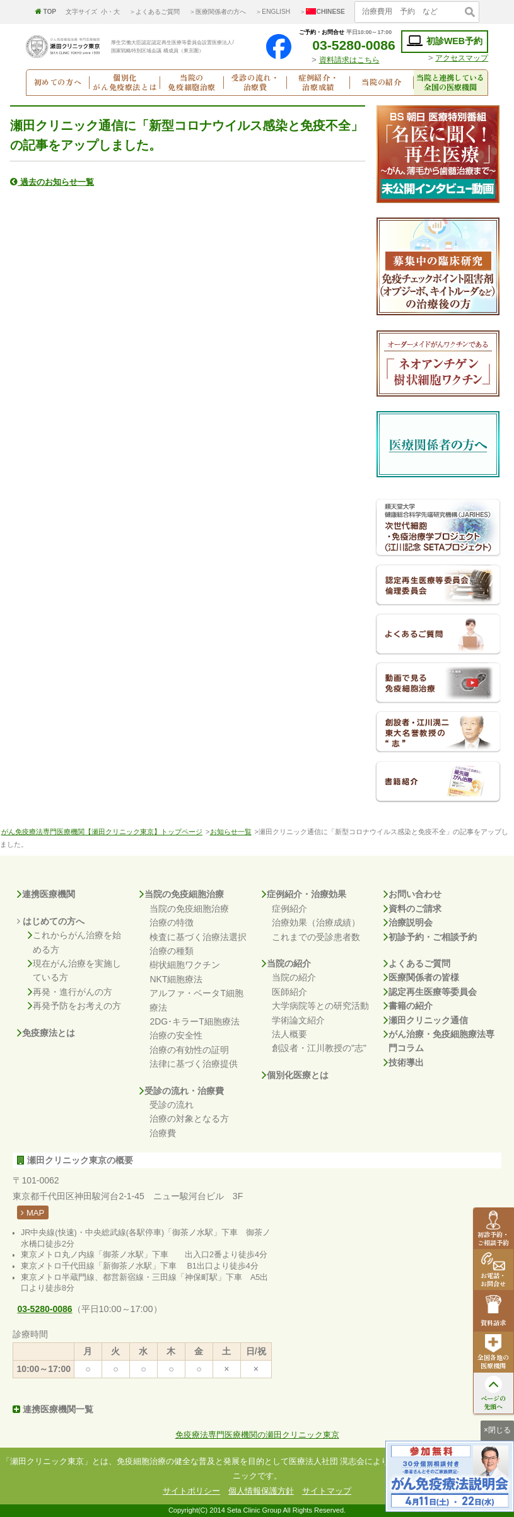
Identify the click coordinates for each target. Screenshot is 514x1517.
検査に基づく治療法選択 (198, 937)
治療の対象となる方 (189, 1118)
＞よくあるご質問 (154, 11)
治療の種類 (171, 951)
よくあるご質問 (416, 963)
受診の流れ (171, 1105)
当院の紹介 (286, 963)
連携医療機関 (46, 894)
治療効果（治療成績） (316, 922)
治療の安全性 (175, 1035)
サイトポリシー (191, 1491)
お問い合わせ (412, 894)
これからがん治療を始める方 (74, 942)
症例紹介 (289, 909)
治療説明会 (408, 922)
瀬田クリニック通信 (425, 1020)
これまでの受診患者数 (316, 937)
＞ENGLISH (272, 11)
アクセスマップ (461, 58)
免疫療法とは (46, 1033)
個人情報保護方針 (261, 1491)
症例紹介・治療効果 (304, 894)
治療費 (162, 1133)
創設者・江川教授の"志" (319, 1048)
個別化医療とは (295, 1075)
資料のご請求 (412, 908)
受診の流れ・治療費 (181, 1091)
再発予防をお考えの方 (74, 1006)
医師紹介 (289, 992)
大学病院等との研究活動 (320, 1006)
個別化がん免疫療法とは (124, 83)
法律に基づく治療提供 (193, 1064)
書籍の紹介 (408, 1006)
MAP (32, 1213)
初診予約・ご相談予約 (430, 937)
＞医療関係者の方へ (217, 11)
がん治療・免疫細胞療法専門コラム (438, 1041)
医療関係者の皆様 (421, 977)
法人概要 (289, 1034)
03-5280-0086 (345, 45)
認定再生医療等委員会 (430, 992)
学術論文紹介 (298, 1020)
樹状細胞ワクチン (184, 965)
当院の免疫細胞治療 (181, 894)
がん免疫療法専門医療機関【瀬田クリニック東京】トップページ (101, 831)
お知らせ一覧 (231, 831)
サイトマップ (326, 1491)
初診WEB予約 (444, 41)
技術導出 (403, 1062)
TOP (46, 11)
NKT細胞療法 (175, 979)
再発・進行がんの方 (70, 992)
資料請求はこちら (349, 59)
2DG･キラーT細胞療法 (194, 1021)
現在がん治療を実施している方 (74, 970)
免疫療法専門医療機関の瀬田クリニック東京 (257, 1434)
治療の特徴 (171, 922)
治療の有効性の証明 (189, 1050)
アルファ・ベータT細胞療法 (196, 1000)
